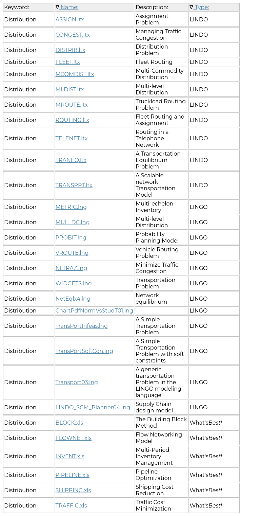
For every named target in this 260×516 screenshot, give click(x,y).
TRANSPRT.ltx (74, 185)
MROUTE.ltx (72, 105)
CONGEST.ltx (73, 35)
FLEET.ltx (68, 62)
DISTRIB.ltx (70, 50)
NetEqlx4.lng (73, 299)
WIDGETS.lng (74, 283)
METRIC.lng (71, 207)
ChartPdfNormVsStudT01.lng (94, 310)
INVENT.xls (70, 456)
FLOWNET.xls (74, 438)
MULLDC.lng (73, 222)
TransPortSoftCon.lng (84, 351)
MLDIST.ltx (70, 89)
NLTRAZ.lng (71, 268)
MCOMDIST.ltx (75, 74)
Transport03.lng (77, 382)
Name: (69, 7)
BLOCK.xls (69, 423)
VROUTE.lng (72, 253)
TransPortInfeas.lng (82, 326)
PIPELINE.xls (72, 475)
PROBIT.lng (71, 237)
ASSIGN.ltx (70, 19)
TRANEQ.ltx (71, 160)
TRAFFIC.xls (71, 505)
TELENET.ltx (72, 138)
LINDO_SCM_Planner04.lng (93, 407)
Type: (201, 7)
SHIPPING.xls (73, 490)
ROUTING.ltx (72, 120)
